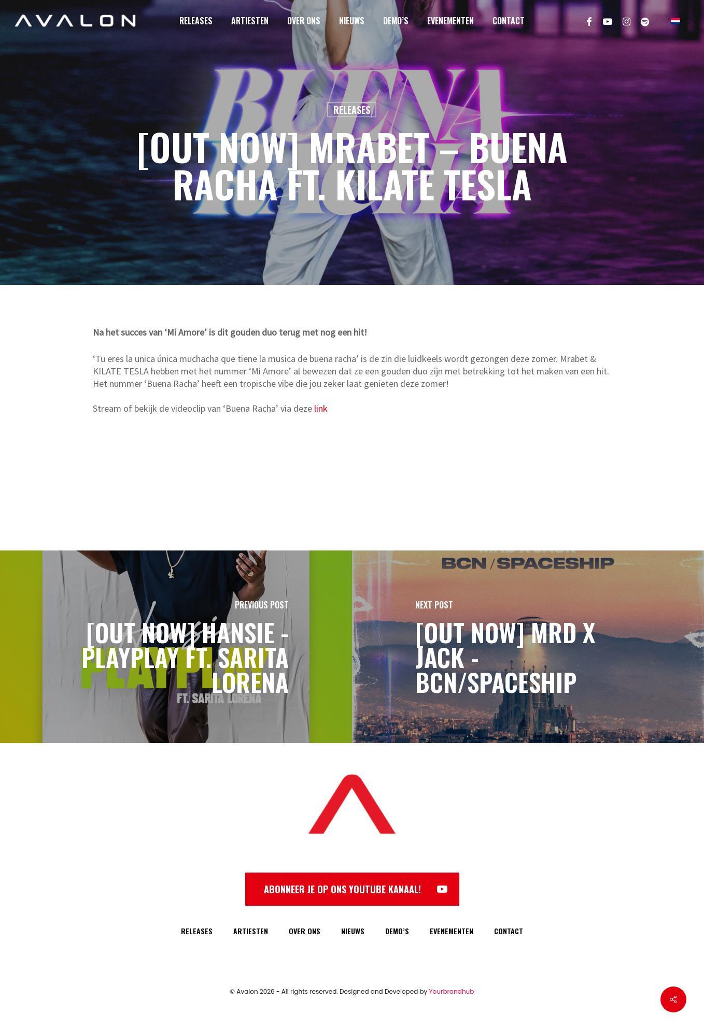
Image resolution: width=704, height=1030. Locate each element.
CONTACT (508, 930)
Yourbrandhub (451, 991)
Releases (351, 110)
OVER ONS (304, 930)
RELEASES (197, 930)
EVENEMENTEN (451, 930)
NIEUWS (352, 930)
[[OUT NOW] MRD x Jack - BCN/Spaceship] (528, 646)
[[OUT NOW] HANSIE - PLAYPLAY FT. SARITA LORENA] (176, 646)
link (321, 408)
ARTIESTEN (250, 930)
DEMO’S (397, 930)
